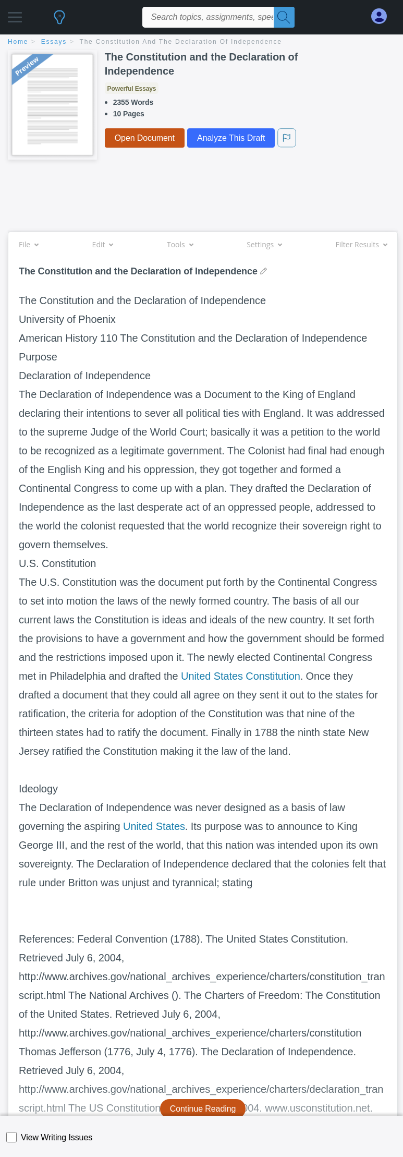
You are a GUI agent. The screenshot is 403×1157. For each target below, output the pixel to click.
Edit (102, 244)
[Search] (284, 17)
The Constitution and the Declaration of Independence (181, 41)
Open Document (145, 138)
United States (154, 826)
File (28, 244)
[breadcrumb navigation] (201, 42)
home (18, 41)
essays (54, 41)
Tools (180, 244)
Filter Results (361, 244)
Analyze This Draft (231, 138)
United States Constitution (240, 676)
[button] (15, 14)
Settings (264, 244)
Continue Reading (203, 1108)
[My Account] (383, 16)
